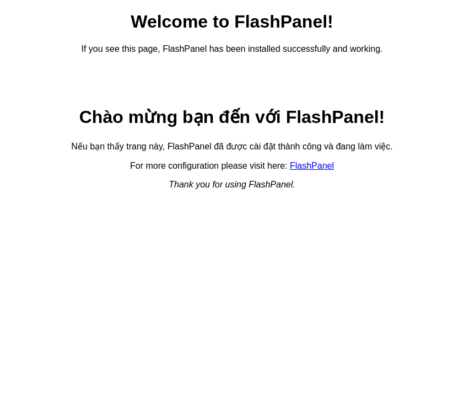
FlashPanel (312, 165)
